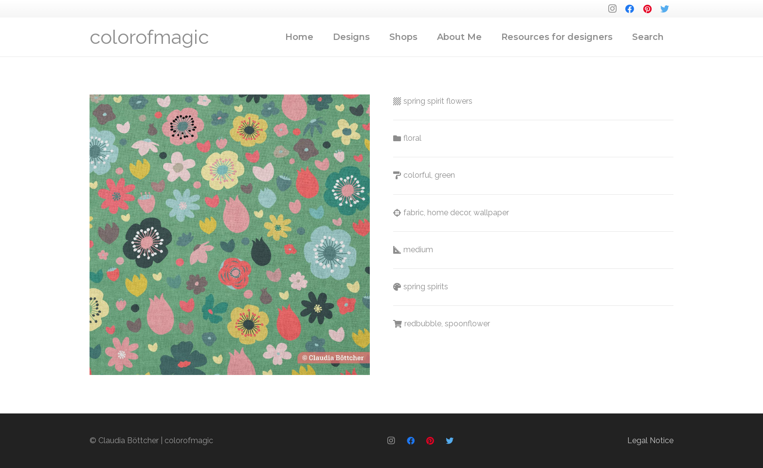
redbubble (422, 323)
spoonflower (467, 323)
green (445, 175)
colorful (417, 175)
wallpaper (491, 212)
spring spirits (425, 286)
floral (412, 138)
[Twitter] (664, 9)
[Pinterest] (647, 9)
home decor (448, 212)
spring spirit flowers (437, 101)
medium (418, 249)
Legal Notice (650, 440)
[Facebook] (629, 9)
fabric (413, 212)
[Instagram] (612, 9)
